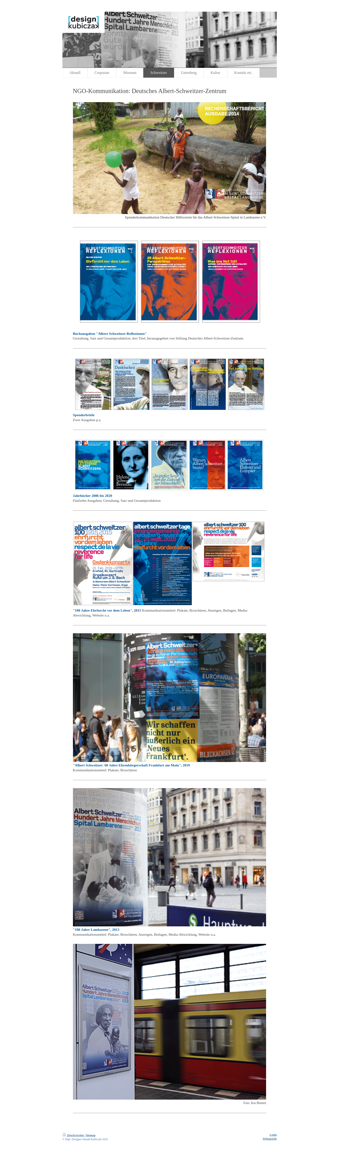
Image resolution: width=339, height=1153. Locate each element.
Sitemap (91, 1135)
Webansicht (270, 1138)
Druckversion (73, 1135)
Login (273, 1134)
